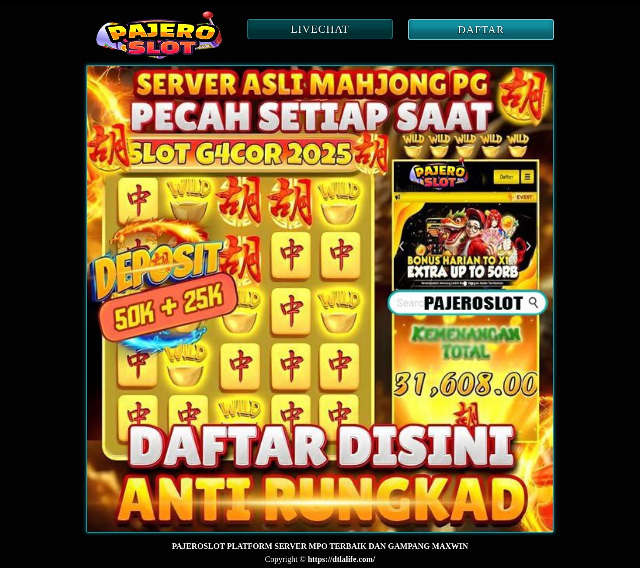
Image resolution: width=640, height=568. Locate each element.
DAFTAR (481, 29)
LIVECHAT (320, 29)
